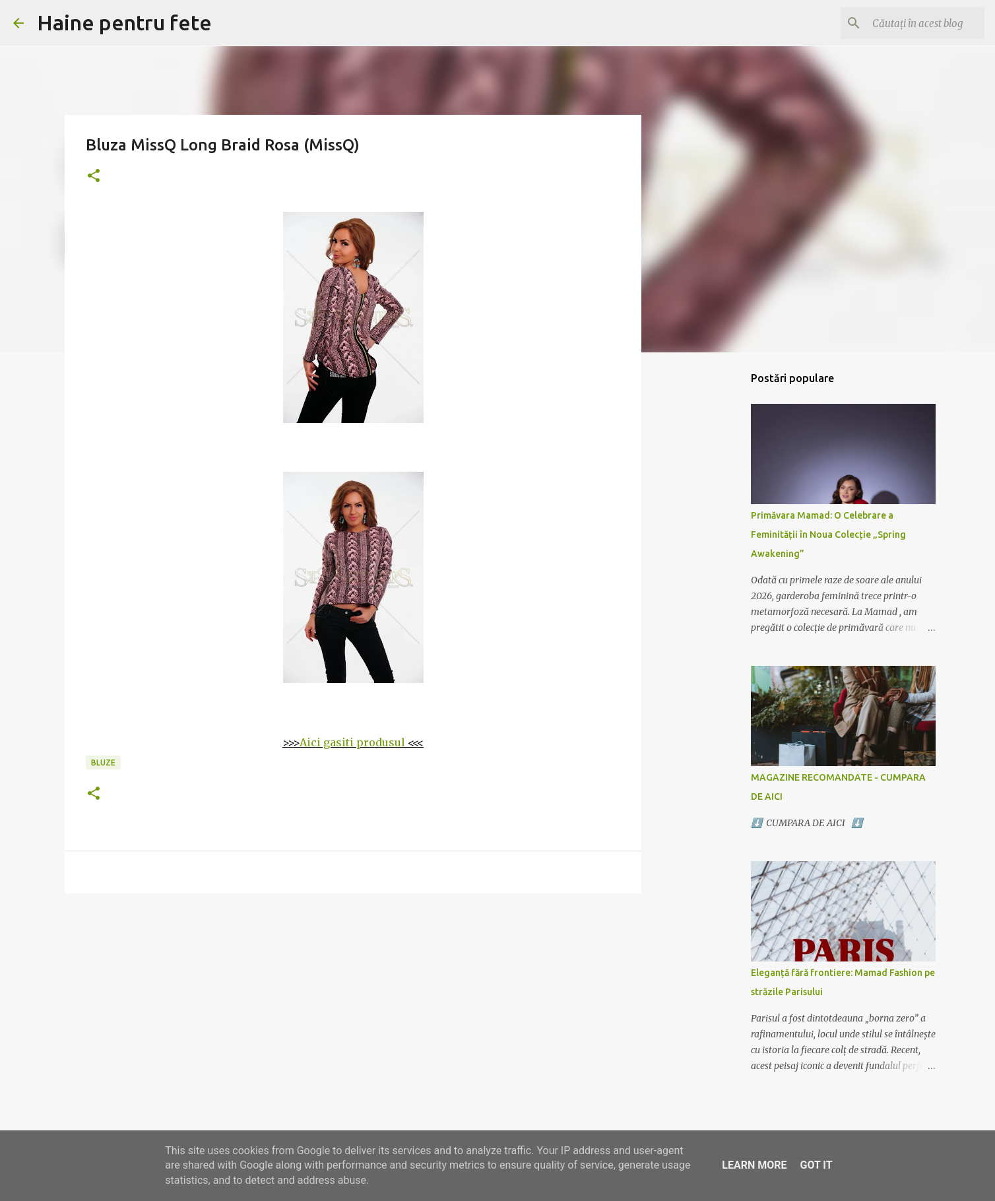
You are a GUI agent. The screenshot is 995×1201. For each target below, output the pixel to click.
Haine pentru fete (124, 22)
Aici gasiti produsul (352, 742)
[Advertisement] (353, 1005)
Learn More (754, 1165)
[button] (94, 176)
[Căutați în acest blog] (915, 23)
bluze (103, 762)
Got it (816, 1165)
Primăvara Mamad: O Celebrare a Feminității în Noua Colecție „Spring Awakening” (828, 534)
